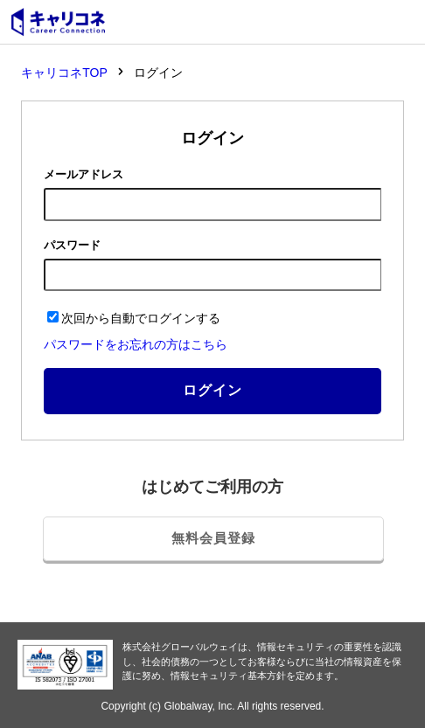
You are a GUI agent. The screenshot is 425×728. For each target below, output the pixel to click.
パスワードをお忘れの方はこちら (135, 344)
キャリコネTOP (64, 73)
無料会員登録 (213, 537)
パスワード (72, 245)
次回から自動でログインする (133, 318)
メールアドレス (83, 174)
